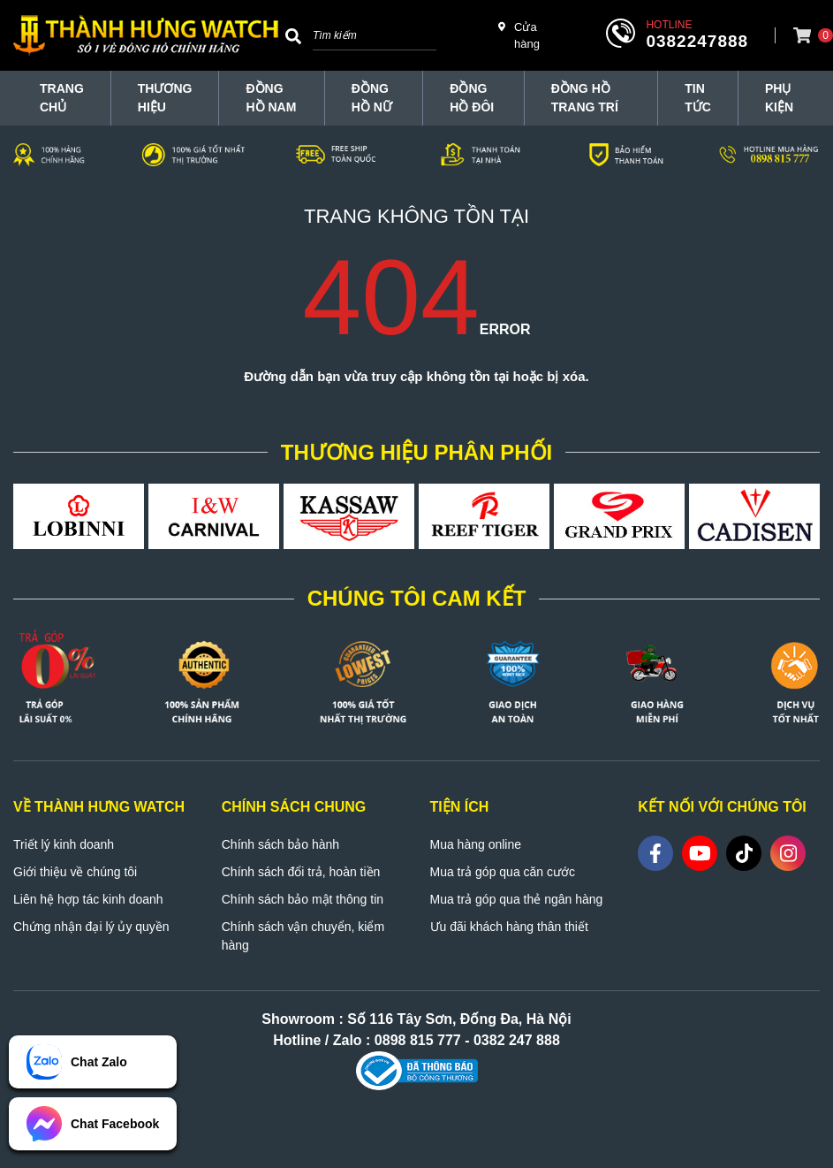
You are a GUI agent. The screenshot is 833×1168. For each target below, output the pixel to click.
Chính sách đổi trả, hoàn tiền (301, 872)
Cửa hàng (519, 35)
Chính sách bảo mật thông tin (302, 899)
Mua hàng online (476, 844)
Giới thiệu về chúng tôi (75, 872)
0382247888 (697, 41)
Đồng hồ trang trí (584, 97)
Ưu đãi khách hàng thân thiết (509, 927)
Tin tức (698, 97)
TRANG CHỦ (62, 97)
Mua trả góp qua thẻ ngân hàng (516, 899)
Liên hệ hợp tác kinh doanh (88, 899)
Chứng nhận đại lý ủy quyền (91, 927)
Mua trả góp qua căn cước (503, 872)
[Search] (293, 35)
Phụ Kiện (779, 97)
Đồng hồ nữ (372, 97)
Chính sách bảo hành (280, 844)
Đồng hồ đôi (472, 97)
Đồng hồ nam (271, 97)
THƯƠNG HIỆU (165, 97)
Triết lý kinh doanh (63, 844)
